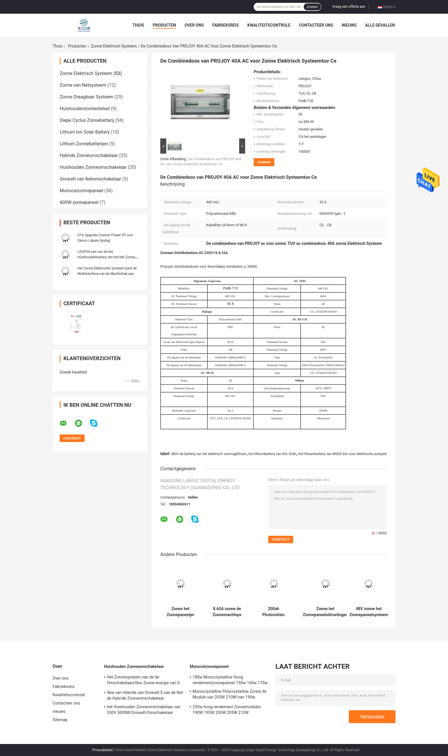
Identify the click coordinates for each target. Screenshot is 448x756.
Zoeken (312, 7)
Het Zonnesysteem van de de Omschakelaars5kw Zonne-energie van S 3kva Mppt (143, 681)
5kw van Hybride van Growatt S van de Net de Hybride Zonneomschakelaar (145, 695)
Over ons (194, 25)
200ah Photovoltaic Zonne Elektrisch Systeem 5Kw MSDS (274, 611)
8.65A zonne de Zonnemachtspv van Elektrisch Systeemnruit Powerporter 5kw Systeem (227, 611)
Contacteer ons (316, 25)
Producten (164, 25)
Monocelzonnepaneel (81, 190)
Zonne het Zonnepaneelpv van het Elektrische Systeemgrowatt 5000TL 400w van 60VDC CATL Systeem (180, 611)
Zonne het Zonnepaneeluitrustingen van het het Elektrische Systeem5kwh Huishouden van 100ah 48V (325, 611)
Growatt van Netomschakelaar (90, 179)
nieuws (349, 25)
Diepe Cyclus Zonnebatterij (87, 120)
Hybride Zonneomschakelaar (89, 155)
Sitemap (60, 719)
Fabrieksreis (225, 25)
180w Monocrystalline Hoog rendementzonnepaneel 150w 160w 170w (230, 680)
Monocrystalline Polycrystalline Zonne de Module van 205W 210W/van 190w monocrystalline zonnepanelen (230, 695)
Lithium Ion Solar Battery (85, 132)
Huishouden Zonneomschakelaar (93, 167)
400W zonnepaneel (79, 202)
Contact (264, 162)
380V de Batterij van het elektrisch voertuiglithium (208, 454)
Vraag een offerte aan (348, 7)
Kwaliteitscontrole (269, 25)
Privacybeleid (102, 750)
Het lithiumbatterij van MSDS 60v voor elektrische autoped (342, 454)
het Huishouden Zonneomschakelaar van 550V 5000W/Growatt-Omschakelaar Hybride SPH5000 (144, 711)
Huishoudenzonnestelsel (85, 108)
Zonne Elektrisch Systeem (114, 46)
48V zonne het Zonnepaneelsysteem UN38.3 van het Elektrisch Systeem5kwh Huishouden (368, 611)
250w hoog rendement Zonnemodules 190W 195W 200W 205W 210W (227, 710)
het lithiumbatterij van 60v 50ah (272, 454)
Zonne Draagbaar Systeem (86, 97)
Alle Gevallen (380, 25)
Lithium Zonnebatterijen (84, 143)
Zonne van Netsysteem (83, 85)
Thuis (138, 25)
